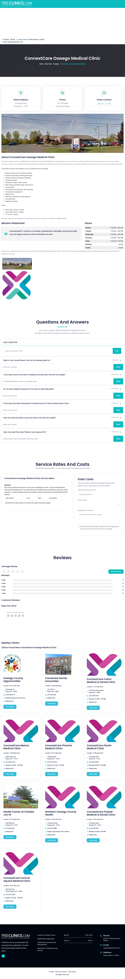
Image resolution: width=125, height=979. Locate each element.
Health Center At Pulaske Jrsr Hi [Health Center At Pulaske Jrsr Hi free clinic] (18, 813)
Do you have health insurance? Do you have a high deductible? (28, 389)
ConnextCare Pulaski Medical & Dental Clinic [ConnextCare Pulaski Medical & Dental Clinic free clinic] (101, 813)
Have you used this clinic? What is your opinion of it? (24, 432)
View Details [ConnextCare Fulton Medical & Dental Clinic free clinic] (93, 708)
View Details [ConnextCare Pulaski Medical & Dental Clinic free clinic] (93, 840)
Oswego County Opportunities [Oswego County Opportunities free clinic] (13, 680)
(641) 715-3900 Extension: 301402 (33, 39)
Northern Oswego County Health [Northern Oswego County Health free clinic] (60, 813)
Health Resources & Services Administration (46, 944)
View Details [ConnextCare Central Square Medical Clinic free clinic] (10, 906)
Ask (117, 351)
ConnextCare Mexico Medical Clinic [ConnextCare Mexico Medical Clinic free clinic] (16, 747)
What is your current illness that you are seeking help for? (26, 360)
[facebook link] (3, 956)
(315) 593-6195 (61, 106)
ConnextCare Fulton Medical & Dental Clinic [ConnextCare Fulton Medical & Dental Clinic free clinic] (101, 681)
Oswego (56, 64)
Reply (118, 367)
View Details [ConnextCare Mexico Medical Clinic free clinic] (10, 774)
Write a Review (116, 571)
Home (41, 64)
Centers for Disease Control (46, 935)
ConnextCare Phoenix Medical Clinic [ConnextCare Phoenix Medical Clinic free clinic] (58, 747)
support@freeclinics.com (15, 42)
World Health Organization (45, 939)
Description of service (85, 510)
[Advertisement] (62, 22)
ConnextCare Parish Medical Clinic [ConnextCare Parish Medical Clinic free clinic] (99, 747)
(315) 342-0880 (62, 103)
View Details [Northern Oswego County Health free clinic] (52, 840)
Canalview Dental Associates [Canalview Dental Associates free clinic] (56, 680)
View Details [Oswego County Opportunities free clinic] (10, 707)
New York (48, 64)
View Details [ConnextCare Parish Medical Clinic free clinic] (93, 774)
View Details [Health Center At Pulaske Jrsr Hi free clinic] (10, 837)
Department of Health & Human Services (47, 949)
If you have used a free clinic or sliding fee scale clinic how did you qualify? (34, 375)
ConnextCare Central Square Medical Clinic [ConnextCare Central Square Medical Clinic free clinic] (16, 879)
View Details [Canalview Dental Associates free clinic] (52, 703)
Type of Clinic (82, 500)
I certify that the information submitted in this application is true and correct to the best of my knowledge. (99, 528)
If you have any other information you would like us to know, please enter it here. (36, 403)
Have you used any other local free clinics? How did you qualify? (29, 418)
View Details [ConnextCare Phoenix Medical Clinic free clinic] (52, 774)
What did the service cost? (87, 490)
